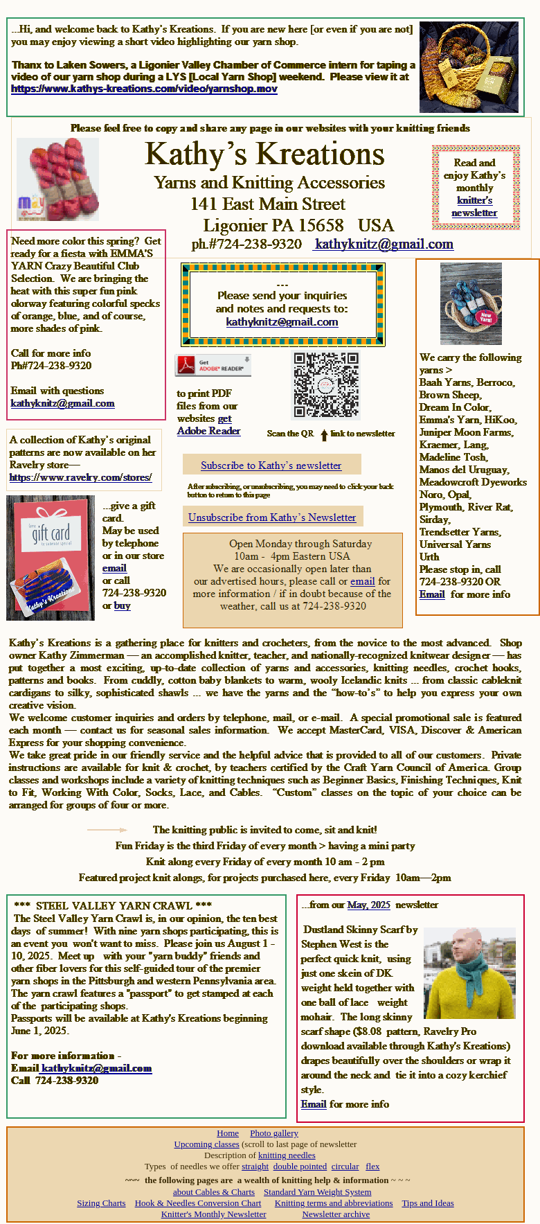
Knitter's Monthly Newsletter (214, 1214)
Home (228, 1133)
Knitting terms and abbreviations (334, 1203)
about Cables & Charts (214, 1192)
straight (255, 1166)
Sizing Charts (101, 1203)
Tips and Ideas (427, 1203)
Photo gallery (274, 1133)
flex (372, 1166)
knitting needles (287, 1155)
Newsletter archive (336, 1214)
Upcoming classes (207, 1144)
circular (345, 1166)
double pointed (300, 1166)
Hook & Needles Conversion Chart (198, 1203)
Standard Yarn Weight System (317, 1192)
